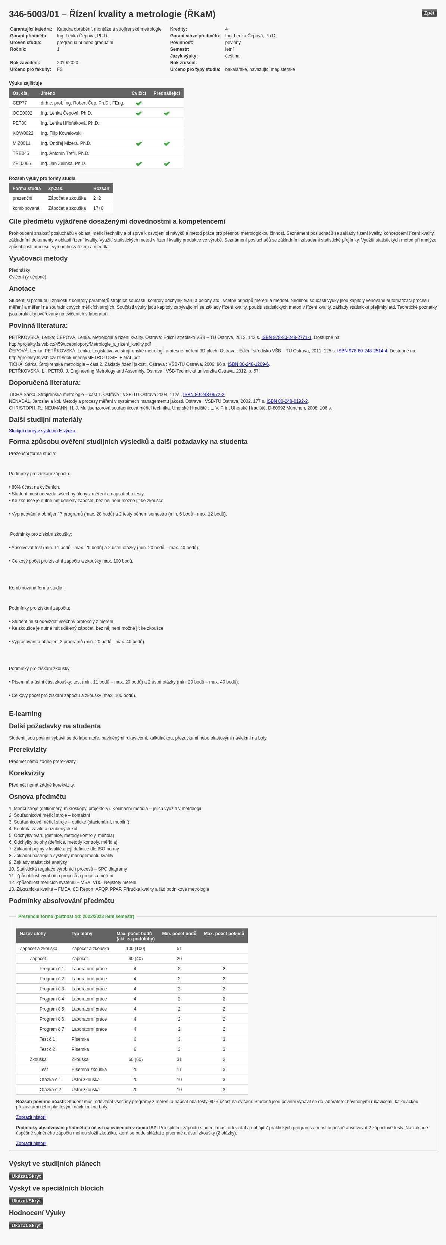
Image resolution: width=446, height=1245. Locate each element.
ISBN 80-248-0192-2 (287, 401)
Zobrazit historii (31, 1117)
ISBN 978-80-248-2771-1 (287, 337)
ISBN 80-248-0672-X (204, 394)
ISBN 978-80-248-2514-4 (362, 351)
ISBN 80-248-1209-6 (248, 364)
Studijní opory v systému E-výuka (42, 430)
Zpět (429, 13)
